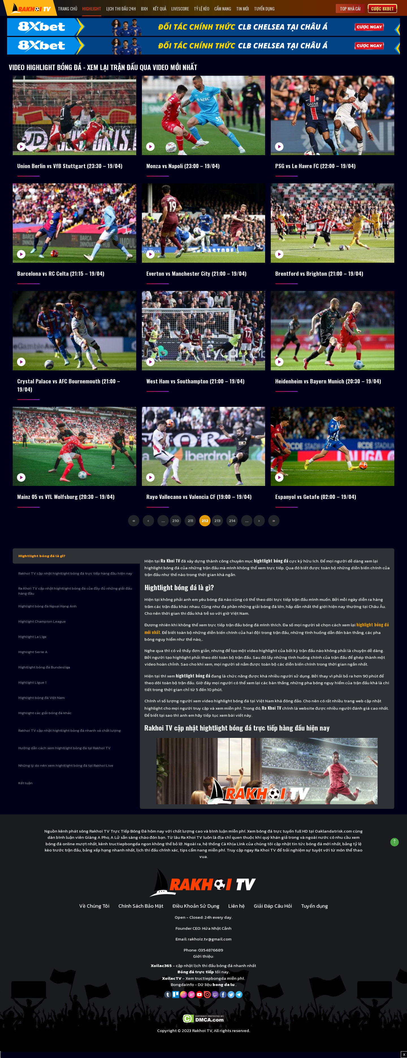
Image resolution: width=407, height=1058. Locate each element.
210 (175, 526)
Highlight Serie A (32, 657)
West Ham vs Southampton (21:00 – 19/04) (196, 384)
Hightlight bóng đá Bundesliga (44, 672)
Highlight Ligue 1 (32, 688)
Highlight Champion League (42, 627)
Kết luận (25, 788)
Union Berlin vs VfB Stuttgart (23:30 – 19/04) (71, 166)
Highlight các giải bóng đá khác (45, 718)
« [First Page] (133, 526)
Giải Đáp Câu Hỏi (273, 912)
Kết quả (159, 8)
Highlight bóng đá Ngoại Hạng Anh (47, 611)
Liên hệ (236, 912)
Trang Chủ (67, 8)
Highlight (91, 8)
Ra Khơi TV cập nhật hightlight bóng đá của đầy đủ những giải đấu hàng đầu (75, 596)
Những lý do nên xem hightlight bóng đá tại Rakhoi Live (65, 771)
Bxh (144, 8)
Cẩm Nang (222, 8)
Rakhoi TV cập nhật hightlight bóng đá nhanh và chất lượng (69, 736)
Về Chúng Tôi (94, 912)
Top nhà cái (350, 8)
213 (217, 526)
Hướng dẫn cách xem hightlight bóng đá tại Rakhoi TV (64, 753)
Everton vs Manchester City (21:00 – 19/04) (197, 275)
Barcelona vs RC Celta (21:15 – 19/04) (62, 275)
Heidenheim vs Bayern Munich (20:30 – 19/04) (329, 384)
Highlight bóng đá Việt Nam (41, 703)
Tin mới (242, 8)
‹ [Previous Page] (148, 526)
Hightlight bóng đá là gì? (41, 561)
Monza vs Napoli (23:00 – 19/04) (184, 166)
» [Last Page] (273, 526)
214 (232, 526)
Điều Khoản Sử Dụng (195, 912)
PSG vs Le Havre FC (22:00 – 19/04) (317, 166)
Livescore (180, 8)
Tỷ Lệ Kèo (201, 8)
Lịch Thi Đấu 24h (121, 8)
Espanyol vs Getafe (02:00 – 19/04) (317, 501)
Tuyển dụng (264, 8)
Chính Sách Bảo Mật (140, 912)
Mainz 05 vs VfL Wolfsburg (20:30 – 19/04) (68, 501)
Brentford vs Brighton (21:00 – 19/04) (320, 275)
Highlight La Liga (32, 642)
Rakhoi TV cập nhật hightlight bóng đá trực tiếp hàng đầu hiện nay (75, 579)
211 (190, 526)
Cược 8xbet (382, 8)
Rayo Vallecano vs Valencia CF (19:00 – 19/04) (200, 501)
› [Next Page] (259, 526)
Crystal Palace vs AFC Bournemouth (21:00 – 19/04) (69, 388)
